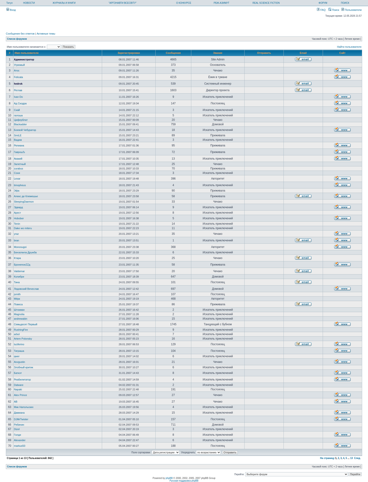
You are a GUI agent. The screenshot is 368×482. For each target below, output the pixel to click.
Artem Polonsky (23, 338)
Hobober (19, 218)
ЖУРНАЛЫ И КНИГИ (64, 3)
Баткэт (18, 373)
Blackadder (20, 124)
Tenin (17, 223)
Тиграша (19, 350)
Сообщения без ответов (20, 33)
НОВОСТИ (29, 3)
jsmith (17, 294)
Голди (17, 434)
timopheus (20, 185)
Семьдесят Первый (25, 324)
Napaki (18, 389)
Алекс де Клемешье (26, 196)
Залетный (20, 164)
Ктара (17, 258)
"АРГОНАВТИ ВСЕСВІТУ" (122, 3)
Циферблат (21, 119)
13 (351, 458)
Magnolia (19, 314)
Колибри (19, 276)
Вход (11, 9)
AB (15, 401)
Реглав (18, 90)
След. (357, 458)
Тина (17, 282)
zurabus (18, 168)
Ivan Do (18, 96)
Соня (17, 173)
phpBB (169, 478)
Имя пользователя (26, 52)
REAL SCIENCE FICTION (266, 3)
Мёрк (17, 298)
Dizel (16, 429)
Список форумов (17, 39)
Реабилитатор (22, 379)
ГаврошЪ (19, 152)
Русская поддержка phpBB (183, 480)
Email (303, 52)
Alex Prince (20, 395)
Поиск (333, 9)
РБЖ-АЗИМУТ (221, 3)
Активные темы (46, 33)
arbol (16, 334)
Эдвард (18, 207)
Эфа (16, 190)
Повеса (18, 304)
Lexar (17, 178)
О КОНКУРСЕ (183, 3)
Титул (9, 3)
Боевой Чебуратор (25, 130)
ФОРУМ (323, 3)
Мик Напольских (23, 407)
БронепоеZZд (22, 264)
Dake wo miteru (23, 228)
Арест (17, 212)
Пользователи (351, 9)
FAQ (321, 9)
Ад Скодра (20, 103)
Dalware (18, 385)
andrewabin (20, 318)
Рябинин (19, 424)
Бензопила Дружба (25, 252)
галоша (18, 115)
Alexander (20, 440)
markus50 (19, 445)
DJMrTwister (21, 419)
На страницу (327, 458)
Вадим (18, 139)
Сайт (342, 52)
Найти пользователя (349, 46)
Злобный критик (23, 367)
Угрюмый (19, 64)
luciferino (19, 344)
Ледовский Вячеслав (26, 288)
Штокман (19, 309)
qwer (16, 356)
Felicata (18, 77)
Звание (217, 52)
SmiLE (17, 135)
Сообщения (173, 52)
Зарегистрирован (129, 52)
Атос (16, 70)
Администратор (24, 59)
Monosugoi (20, 247)
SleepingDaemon (24, 201)
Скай (17, 110)
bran (16, 240)
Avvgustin (19, 362)
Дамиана (19, 412)
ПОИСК (345, 3)
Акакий (18, 158)
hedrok (18, 83)
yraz (16, 233)
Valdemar (19, 271)
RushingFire (21, 329)
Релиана (19, 145)
